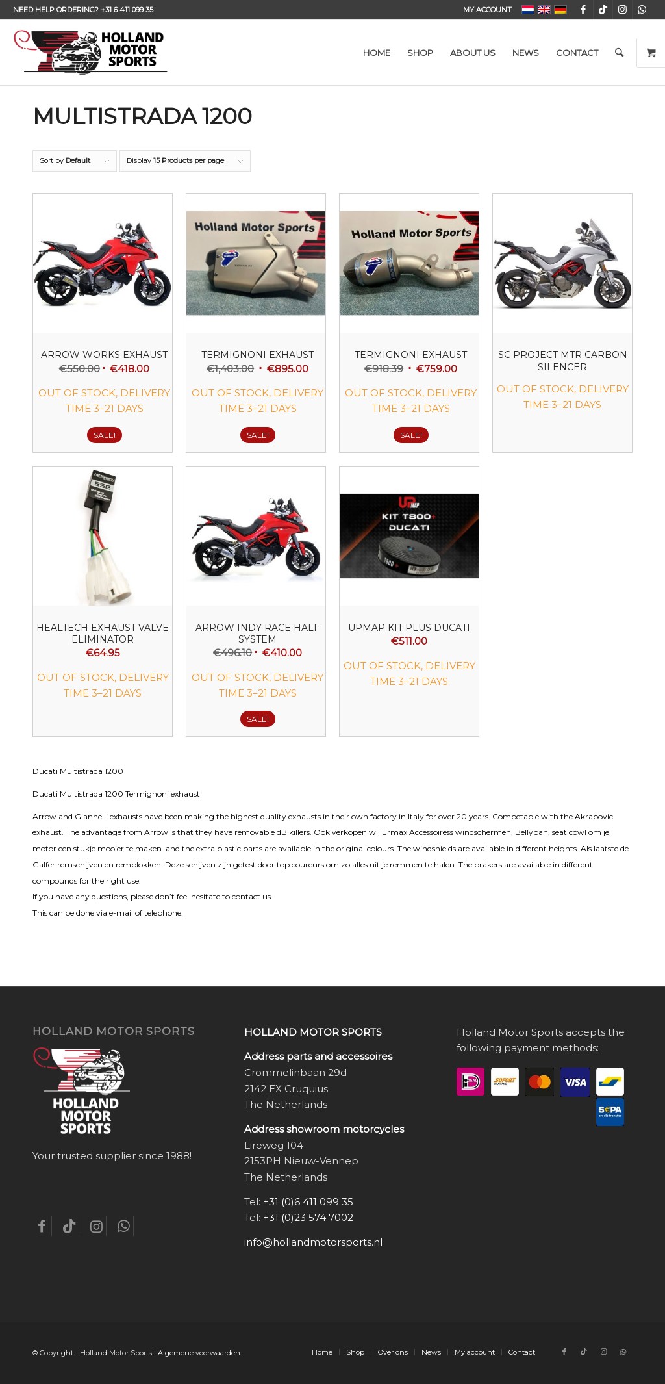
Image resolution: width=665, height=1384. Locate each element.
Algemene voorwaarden (199, 1352)
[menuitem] (484, 9)
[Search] (619, 52)
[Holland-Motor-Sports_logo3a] (90, 52)
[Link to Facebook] (583, 9)
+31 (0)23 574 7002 (308, 1217)
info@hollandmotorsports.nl (313, 1242)
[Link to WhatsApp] (642, 9)
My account (487, 9)
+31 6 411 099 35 (127, 9)
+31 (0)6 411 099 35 (308, 1202)
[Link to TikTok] (603, 9)
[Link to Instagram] (622, 9)
